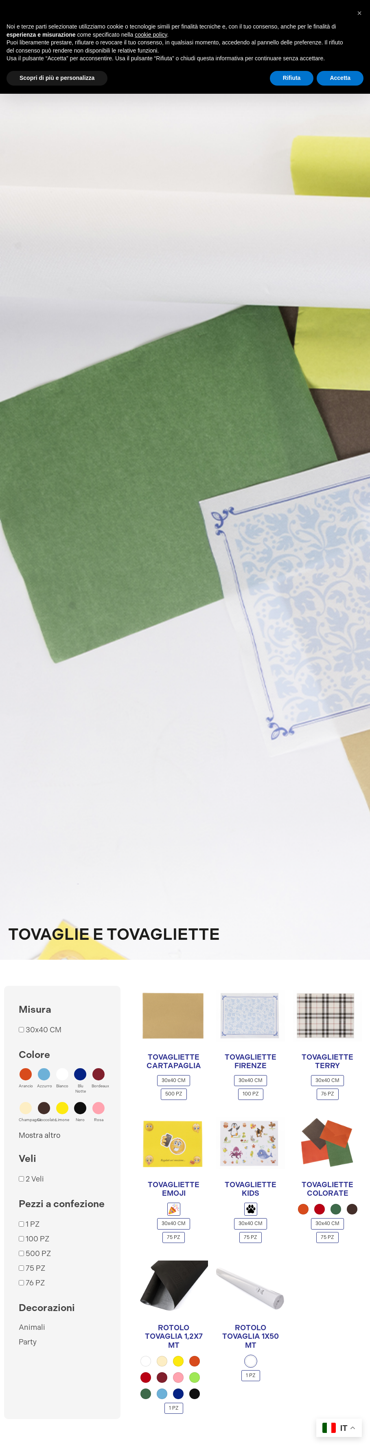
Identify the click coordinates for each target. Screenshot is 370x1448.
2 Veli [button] (35, 1179)
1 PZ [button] (32, 1224)
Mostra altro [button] (39, 1135)
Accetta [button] (340, 78)
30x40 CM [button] (43, 1029)
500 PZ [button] (38, 1253)
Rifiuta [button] (292, 78)
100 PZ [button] (37, 1238)
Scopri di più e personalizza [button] (57, 78)
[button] (26, 1078)
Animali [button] (32, 1327)
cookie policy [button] (151, 34)
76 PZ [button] (35, 1282)
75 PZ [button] (35, 1268)
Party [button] (28, 1342)
